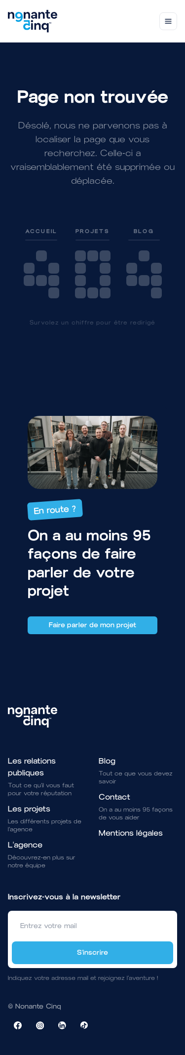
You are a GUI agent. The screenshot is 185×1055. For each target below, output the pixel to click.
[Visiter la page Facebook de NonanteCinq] (18, 1025)
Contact (114, 797)
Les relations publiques (32, 766)
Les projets (29, 808)
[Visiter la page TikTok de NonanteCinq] (84, 1025)
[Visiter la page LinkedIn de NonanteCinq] (62, 1025)
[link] (41, 262)
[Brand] (32, 21)
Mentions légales (131, 833)
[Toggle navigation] (168, 21)
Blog (107, 761)
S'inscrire (92, 952)
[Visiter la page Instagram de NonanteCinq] (40, 1025)
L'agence (25, 845)
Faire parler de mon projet (92, 625)
